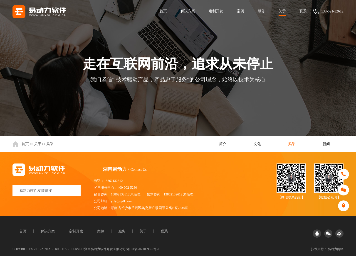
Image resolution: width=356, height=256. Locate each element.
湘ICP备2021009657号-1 (142, 249)
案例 (240, 11)
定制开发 (216, 11)
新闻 (326, 144)
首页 (163, 11)
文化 (257, 144)
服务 (261, 11)
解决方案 (187, 11)
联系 (303, 11)
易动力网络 (336, 249)
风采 (50, 144)
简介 (222, 144)
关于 (282, 11)
